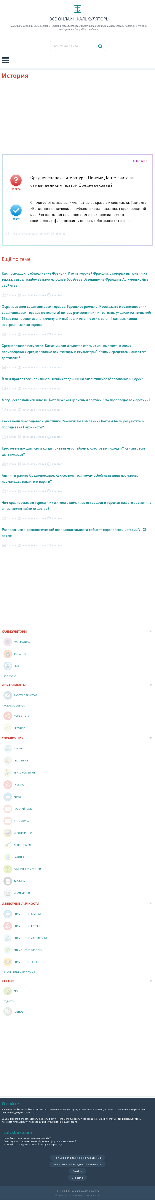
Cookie (77, 1171)
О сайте (77, 1177)
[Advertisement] (77, 117)
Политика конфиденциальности (77, 1164)
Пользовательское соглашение (78, 1157)
